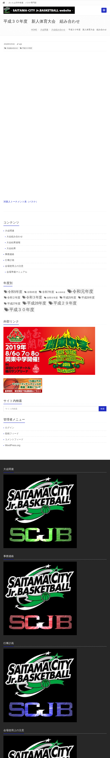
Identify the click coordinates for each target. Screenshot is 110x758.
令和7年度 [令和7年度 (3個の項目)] (48, 291)
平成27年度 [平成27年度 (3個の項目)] (13, 303)
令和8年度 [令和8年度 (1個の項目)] (61, 292)
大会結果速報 (13, 242)
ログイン (9, 427)
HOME (34, 29)
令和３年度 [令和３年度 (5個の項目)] (34, 297)
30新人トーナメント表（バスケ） (20, 201)
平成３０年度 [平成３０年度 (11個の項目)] (21, 309)
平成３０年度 (27, 48)
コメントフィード (14, 439)
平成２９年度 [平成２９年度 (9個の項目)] (65, 303)
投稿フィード (12, 433)
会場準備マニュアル (17, 272)
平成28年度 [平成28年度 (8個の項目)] (36, 303)
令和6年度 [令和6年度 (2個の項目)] (32, 292)
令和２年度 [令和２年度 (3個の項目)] (13, 297)
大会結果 (11, 248)
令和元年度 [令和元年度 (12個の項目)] (82, 291)
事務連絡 (9, 254)
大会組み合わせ (58, 29)
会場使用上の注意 (14, 266)
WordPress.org (12, 445)
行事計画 (9, 260)
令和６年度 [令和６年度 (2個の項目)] (52, 298)
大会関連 (44, 29)
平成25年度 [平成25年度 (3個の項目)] (69, 297)
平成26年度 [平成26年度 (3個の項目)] (88, 297)
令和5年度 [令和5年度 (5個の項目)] (15, 292)
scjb (20, 44)
